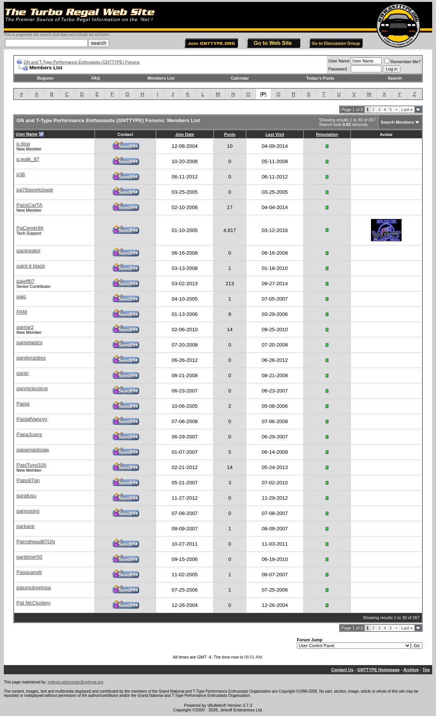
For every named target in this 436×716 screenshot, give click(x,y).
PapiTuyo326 (31, 465)
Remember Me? (402, 61)
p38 (20, 174)
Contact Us (342, 669)
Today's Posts (320, 78)
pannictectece (32, 388)
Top (426, 669)
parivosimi (27, 511)
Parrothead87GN (35, 541)
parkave (25, 526)
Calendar (240, 78)
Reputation (327, 134)
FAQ (95, 78)
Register (45, 78)
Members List (161, 78)
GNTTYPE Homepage (378, 669)
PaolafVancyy (31, 419)
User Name (339, 61)
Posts (230, 134)
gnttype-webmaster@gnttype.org (75, 682)
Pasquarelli (29, 572)
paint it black (30, 266)
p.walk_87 (27, 159)
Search (395, 78)
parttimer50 (29, 557)
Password (338, 69)
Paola (22, 404)
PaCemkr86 (29, 228)
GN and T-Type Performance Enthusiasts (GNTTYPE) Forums (82, 62)
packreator (28, 250)
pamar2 (25, 327)
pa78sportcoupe (34, 190)
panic (22, 373)
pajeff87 (25, 281)
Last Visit (274, 134)
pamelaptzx (29, 342)
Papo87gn (28, 480)
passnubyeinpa (33, 587)
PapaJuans (29, 434)
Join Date (184, 134)
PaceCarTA (29, 205)
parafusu (26, 496)
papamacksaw (32, 450)
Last (407, 109)
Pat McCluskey (33, 603)
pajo (21, 296)
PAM (21, 312)
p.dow (23, 144)
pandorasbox (31, 358)
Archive (411, 669)
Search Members (397, 122)
